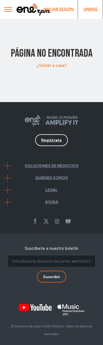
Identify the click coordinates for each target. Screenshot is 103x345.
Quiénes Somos (51, 178)
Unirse (90, 9)
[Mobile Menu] (8, 10)
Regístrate (51, 140)
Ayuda (51, 202)
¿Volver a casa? (52, 65)
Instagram (57, 221)
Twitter (46, 221)
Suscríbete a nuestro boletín (51, 248)
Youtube (68, 221)
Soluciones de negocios (52, 165)
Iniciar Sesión (59, 9)
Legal (51, 190)
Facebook (35, 221)
